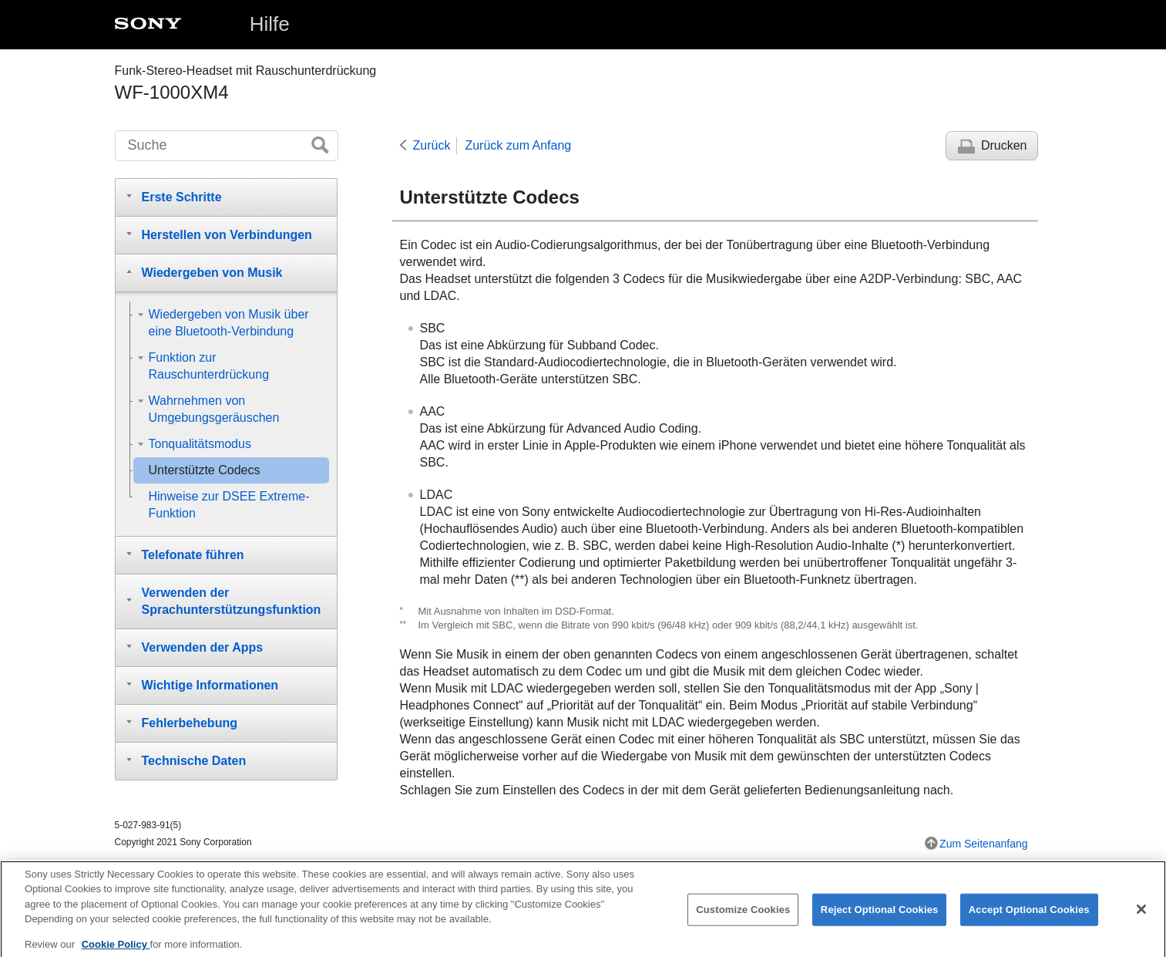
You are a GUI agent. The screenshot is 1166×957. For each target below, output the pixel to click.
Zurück (432, 145)
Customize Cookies (743, 919)
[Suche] (226, 145)
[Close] (1141, 918)
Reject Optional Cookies (880, 919)
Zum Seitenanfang (983, 843)
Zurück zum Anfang (518, 145)
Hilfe (270, 23)
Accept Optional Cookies (1029, 919)
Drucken (1004, 145)
